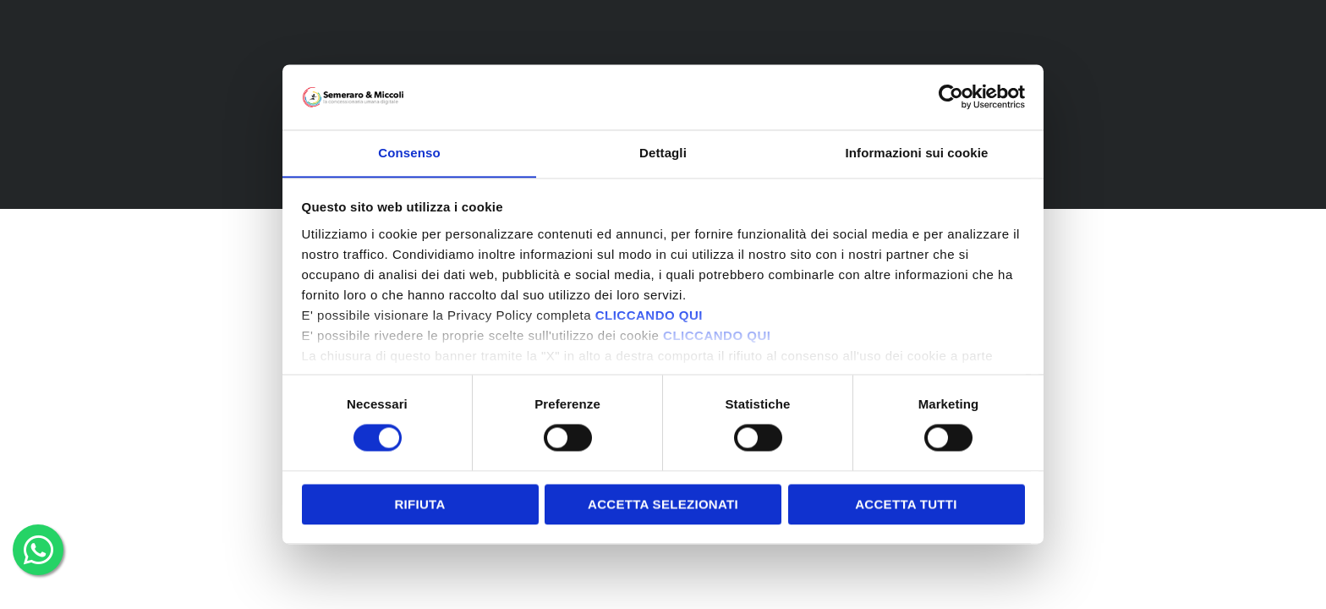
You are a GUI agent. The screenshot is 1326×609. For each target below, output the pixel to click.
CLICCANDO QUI (649, 316)
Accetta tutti (906, 504)
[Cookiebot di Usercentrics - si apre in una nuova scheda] (951, 96)
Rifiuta (419, 504)
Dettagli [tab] (663, 152)
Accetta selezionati (663, 504)
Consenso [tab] (409, 152)
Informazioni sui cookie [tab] (917, 152)
